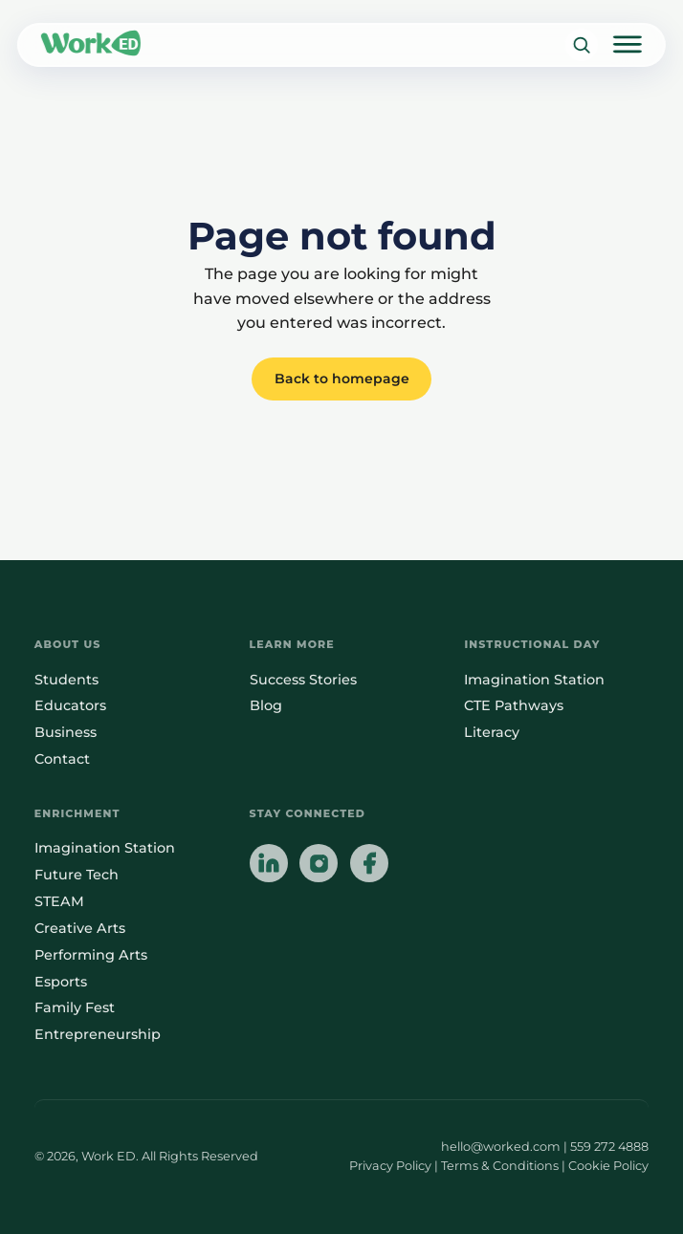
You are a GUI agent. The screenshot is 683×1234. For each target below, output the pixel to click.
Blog (266, 705)
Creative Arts (79, 928)
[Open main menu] (627, 44)
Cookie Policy (608, 1165)
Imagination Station (534, 679)
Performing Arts (90, 954)
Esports (60, 981)
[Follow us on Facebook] (369, 865)
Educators (70, 705)
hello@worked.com (501, 1146)
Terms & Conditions (500, 1165)
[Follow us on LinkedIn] (269, 865)
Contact (62, 759)
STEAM (59, 901)
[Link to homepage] (91, 45)
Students (66, 679)
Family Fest (74, 1007)
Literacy (491, 732)
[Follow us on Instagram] (318, 865)
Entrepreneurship (97, 1034)
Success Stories (303, 679)
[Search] (581, 45)
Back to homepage (342, 378)
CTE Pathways (513, 705)
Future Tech (76, 874)
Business (65, 732)
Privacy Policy (390, 1165)
